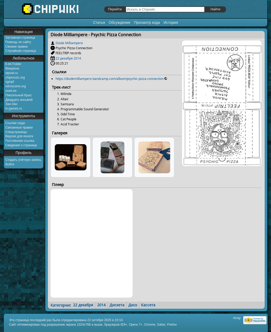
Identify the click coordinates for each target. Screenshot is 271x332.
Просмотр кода (147, 22)
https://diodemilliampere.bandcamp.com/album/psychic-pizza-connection (110, 78)
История (171, 22)
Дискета (117, 304)
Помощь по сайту (18, 42)
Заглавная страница (20, 37)
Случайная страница (20, 51)
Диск (132, 304)
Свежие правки (16, 46)
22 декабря (64, 58)
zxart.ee (11, 91)
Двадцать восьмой (19, 100)
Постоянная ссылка (19, 141)
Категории (60, 304)
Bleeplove (12, 68)
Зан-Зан (11, 104)
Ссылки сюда (15, 123)
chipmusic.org (15, 77)
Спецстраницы (16, 132)
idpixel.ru (11, 73)
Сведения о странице (21, 145)
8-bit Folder (13, 64)
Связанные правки (19, 127)
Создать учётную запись (23, 160)
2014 (77, 58)
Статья (99, 22)
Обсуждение (119, 22)
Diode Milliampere (69, 43)
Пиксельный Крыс (18, 95)
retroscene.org (15, 86)
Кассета (148, 304)
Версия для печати (19, 136)
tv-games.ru (13, 108)
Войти (9, 164)
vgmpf (9, 82)
